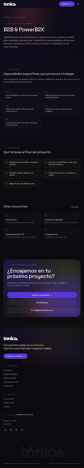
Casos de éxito (9, 399)
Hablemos (67, 4)
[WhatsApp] (6, 430)
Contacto (7, 407)
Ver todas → (75, 207)
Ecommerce (8, 370)
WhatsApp (42, 302)
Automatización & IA (11, 382)
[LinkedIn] (16, 430)
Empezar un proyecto (42, 295)
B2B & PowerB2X (10, 378)
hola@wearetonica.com (42, 310)
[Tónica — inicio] (10, 4)
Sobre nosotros (9, 403)
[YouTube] (22, 430)
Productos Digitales (11, 374)
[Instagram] (11, 430)
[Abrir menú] (78, 4)
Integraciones (8, 386)
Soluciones (8, 17)
